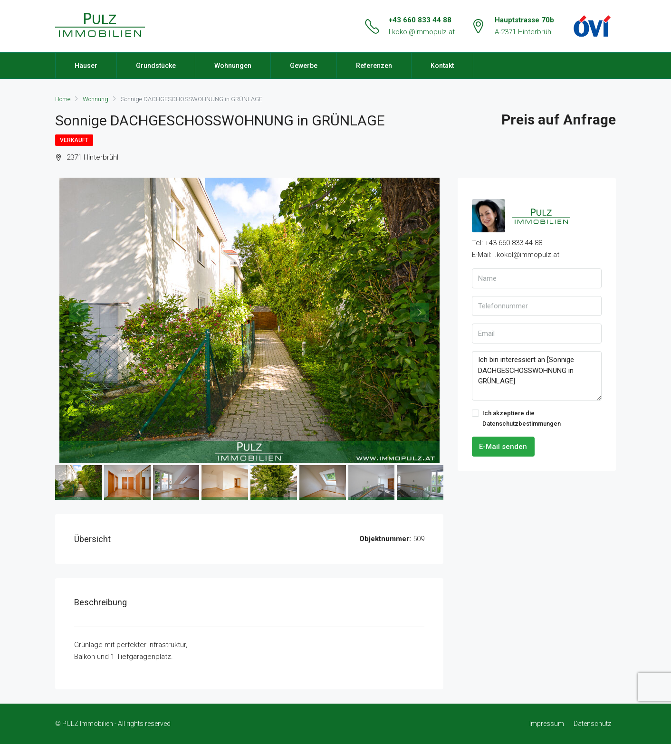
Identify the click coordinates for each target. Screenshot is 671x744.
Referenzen (374, 65)
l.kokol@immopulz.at (422, 32)
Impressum (546, 723)
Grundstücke (156, 65)
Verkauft (74, 140)
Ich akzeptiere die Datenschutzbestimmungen (516, 418)
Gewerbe (303, 65)
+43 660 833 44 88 (420, 20)
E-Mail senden (503, 446)
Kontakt (442, 65)
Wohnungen (232, 65)
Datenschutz (592, 723)
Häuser (86, 65)
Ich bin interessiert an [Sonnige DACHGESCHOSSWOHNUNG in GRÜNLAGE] (537, 376)
